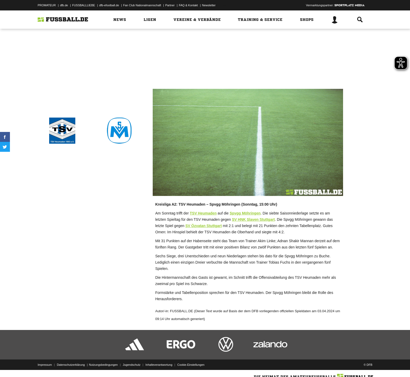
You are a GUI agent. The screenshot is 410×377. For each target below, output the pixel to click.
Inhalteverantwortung (158, 364)
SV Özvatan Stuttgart (203, 226)
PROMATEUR (47, 5)
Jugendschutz (131, 364)
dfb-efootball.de (109, 5)
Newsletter (209, 5)
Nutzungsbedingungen (103, 364)
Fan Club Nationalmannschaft (142, 5)
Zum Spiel (203, 66)
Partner (170, 5)
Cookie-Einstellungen (190, 364)
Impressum (45, 364)
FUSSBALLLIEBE (83, 5)
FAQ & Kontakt (188, 5)
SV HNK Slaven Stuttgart (253, 219)
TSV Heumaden (203, 213)
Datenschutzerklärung (71, 364)
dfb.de (64, 5)
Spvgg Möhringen (245, 213)
